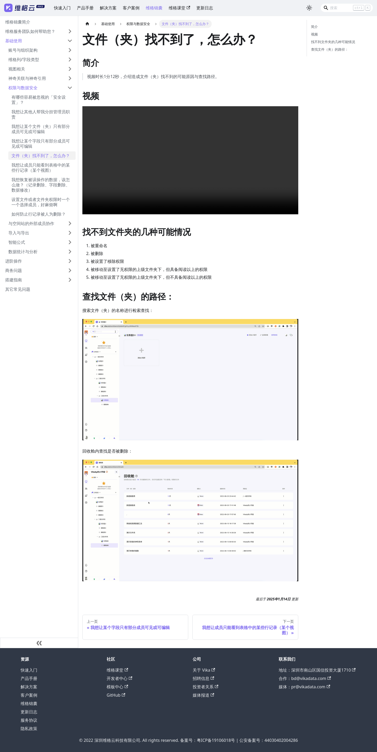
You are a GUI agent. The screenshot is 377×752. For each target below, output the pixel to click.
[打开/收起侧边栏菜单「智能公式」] (70, 242)
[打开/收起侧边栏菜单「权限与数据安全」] (70, 88)
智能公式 (16, 242)
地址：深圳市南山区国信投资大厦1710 (317, 670)
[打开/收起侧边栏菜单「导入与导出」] (70, 233)
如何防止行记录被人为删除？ (38, 214)
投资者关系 (205, 687)
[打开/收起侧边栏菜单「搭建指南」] (70, 280)
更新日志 (204, 8)
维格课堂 (179, 8)
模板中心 (117, 687)
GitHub (116, 695)
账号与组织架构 (23, 50)
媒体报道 (203, 695)
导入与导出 (18, 233)
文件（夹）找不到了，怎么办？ (40, 155)
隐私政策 (29, 728)
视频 (314, 34)
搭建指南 (13, 280)
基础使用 (13, 41)
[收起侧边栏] (39, 643)
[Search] (347, 8)
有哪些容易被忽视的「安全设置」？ (38, 99)
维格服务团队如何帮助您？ (30, 31)
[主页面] (87, 24)
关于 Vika (204, 670)
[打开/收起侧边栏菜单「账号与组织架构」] (70, 50)
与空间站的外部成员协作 (31, 223)
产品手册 (85, 8)
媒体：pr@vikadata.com (304, 687)
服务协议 (29, 720)
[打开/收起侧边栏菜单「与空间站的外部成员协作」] (70, 223)
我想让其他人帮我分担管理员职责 (40, 114)
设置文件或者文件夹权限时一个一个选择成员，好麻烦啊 (40, 202)
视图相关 (16, 69)
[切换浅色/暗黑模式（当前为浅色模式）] (309, 8)
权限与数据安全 (23, 88)
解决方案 (108, 8)
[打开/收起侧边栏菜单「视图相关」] (70, 69)
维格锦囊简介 (17, 22)
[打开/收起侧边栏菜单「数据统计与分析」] (70, 251)
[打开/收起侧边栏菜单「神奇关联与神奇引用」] (70, 78)
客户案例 (131, 8)
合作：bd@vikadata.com (305, 678)
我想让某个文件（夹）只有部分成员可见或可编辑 (40, 128)
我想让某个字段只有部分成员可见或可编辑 (40, 143)
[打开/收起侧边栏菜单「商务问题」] (70, 270)
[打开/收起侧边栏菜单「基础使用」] (70, 41)
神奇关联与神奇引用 (27, 78)
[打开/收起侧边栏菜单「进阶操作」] (70, 261)
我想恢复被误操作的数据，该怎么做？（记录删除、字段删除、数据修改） (40, 185)
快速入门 (62, 8)
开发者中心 (119, 678)
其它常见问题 (17, 289)
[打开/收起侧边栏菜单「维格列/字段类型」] (70, 59)
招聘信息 (203, 678)
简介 (314, 26)
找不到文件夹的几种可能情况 (333, 41)
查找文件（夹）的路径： (329, 49)
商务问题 (13, 270)
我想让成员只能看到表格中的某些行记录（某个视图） (40, 167)
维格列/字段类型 (23, 59)
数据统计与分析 (23, 251)
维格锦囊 (154, 8)
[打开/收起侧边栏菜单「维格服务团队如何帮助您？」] (70, 31)
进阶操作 (13, 261)
